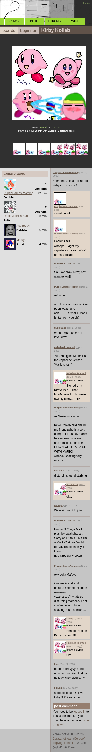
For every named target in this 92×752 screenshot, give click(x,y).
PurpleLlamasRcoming (18, 193)
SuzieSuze (23, 226)
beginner (28, 30)
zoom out (55, 127)
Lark (56, 664)
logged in (80, 711)
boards (8, 30)
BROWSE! (15, 21)
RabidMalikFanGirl (16, 216)
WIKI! (74, 21)
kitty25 (58, 688)
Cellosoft (80, 738)
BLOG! (34, 21)
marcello (59, 470)
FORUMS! (54, 21)
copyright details (63, 743)
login (86, 3)
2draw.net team (63, 738)
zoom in (44, 127)
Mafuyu (21, 240)
